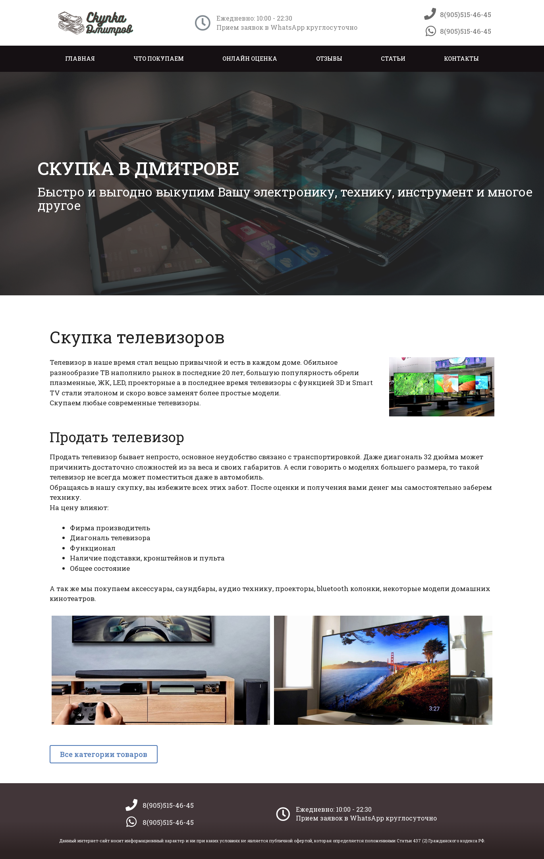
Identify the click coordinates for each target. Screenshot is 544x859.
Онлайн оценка (249, 58)
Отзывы (329, 58)
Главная (80, 58)
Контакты (461, 58)
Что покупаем (158, 58)
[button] (104, 754)
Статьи (393, 58)
